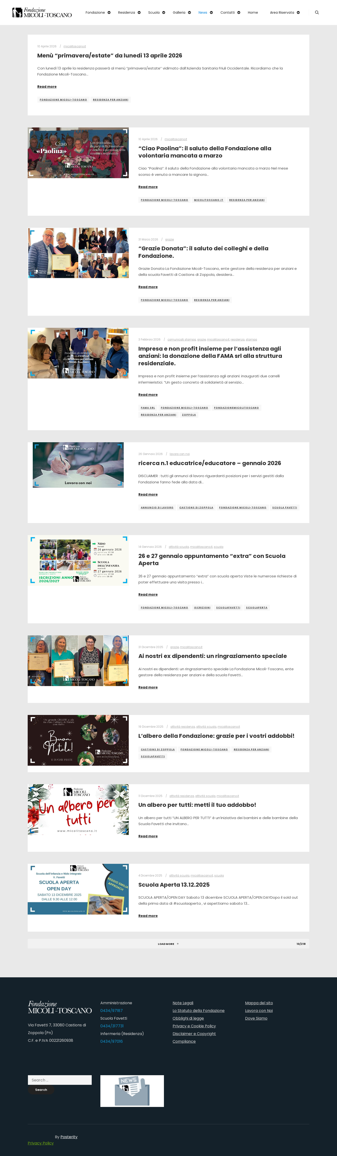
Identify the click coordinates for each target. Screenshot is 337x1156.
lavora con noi (180, 454)
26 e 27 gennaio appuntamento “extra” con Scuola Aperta (211, 559)
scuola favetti (284, 507)
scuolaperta (256, 607)
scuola (218, 547)
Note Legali (183, 1003)
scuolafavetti (228, 607)
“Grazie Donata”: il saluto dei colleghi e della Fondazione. (203, 252)
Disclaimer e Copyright (194, 1033)
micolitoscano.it (75, 46)
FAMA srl (148, 408)
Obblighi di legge (188, 1018)
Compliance (184, 1041)
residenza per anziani (110, 99)
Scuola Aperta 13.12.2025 (174, 885)
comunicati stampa (182, 339)
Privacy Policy (41, 1143)
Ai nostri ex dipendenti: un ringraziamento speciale (212, 656)
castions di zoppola (196, 507)
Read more (47, 86)
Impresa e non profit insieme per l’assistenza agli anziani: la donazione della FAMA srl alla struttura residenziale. (210, 356)
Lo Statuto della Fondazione (199, 1010)
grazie (169, 239)
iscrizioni (202, 607)
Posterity (69, 1137)
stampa (251, 339)
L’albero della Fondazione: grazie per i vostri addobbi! (216, 736)
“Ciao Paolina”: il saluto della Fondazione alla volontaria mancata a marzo (204, 152)
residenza (238, 339)
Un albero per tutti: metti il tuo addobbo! (197, 805)
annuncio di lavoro (157, 507)
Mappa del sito (259, 1003)
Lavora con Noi (259, 1010)
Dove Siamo (256, 1018)
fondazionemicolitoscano (236, 408)
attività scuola (179, 547)
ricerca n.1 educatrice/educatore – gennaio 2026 (209, 463)
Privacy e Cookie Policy (194, 1026)
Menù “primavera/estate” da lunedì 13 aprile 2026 (109, 55)
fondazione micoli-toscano (63, 99)
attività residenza (182, 727)
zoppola (189, 415)
